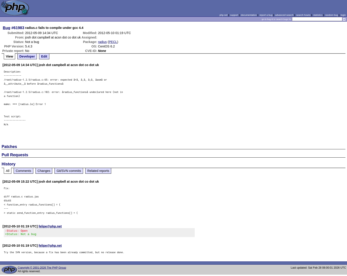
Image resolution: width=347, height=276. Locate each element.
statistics (317, 15)
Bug (6, 28)
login (343, 15)
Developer (27, 56)
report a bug (265, 15)
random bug (331, 15)
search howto (303, 15)
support (234, 15)
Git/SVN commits (68, 171)
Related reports (98, 171)
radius (102, 42)
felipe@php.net (50, 226)
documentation (249, 15)
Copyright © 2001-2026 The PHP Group (42, 269)
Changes (44, 171)
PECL (113, 42)
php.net (223, 15)
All (7, 171)
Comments (23, 171)
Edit (44, 56)
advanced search (284, 15)
